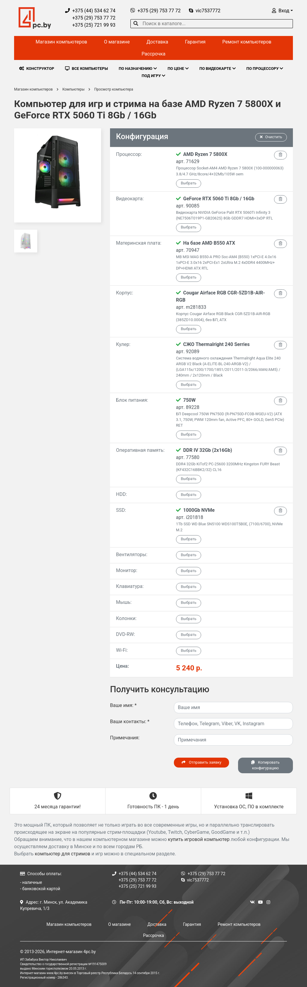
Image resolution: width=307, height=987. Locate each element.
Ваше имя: (123, 705)
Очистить (271, 137)
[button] (282, 10)
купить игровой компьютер (199, 839)
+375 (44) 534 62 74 (90, 10)
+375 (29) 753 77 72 (90, 18)
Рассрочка (153, 54)
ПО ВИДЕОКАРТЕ (217, 68)
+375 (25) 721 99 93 (90, 25)
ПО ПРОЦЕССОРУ (264, 68)
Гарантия (195, 42)
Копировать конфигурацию (265, 765)
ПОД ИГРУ (153, 75)
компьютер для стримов (62, 854)
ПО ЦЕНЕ (178, 68)
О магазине (117, 42)
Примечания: (125, 738)
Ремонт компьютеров (247, 42)
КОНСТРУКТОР (36, 68)
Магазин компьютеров (61, 42)
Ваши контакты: (129, 721)
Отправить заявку (201, 762)
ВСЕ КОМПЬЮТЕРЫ (86, 68)
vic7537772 (204, 10)
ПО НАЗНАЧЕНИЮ (138, 68)
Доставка (157, 42)
